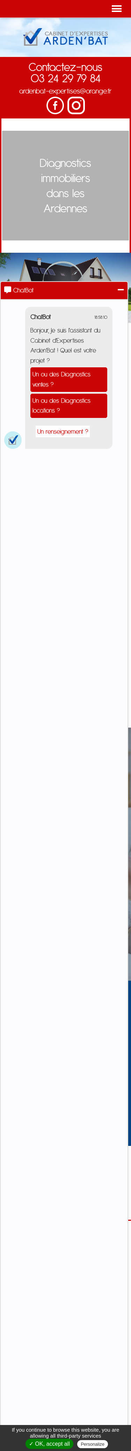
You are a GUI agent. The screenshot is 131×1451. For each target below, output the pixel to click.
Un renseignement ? (62, 431)
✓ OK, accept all (49, 1444)
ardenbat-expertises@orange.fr (65, 90)
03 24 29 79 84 (66, 78)
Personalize (92, 1444)
